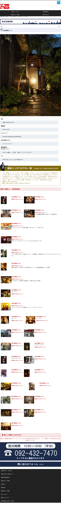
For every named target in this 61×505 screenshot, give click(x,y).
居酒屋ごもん (6, 353)
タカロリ (5, 300)
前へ (2, 26)
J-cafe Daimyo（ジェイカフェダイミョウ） (13, 313)
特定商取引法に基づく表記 (7, 501)
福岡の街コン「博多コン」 (7, 470)
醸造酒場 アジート (7, 247)
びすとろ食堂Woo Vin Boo (9, 393)
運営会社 (3, 487)
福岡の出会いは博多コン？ (7, 474)
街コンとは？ (4, 494)
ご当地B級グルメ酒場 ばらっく (33, 353)
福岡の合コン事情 (15, 14)
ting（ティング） (7, 207)
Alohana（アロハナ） (31, 406)
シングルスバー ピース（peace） (11, 326)
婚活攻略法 (45, 11)
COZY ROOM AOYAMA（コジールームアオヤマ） (15, 380)
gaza (32, 380)
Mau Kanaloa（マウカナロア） (33, 393)
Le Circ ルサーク (7, 233)
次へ (59, 26)
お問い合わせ (46, 14)
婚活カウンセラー (5, 497)
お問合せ (3, 484)
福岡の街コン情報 (5, 491)
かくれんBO (6, 260)
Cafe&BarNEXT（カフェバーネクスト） (35, 366)
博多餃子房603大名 (30, 207)
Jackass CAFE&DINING (9, 286)
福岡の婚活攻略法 (5, 477)
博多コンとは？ (15, 11)
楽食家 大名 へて (30, 193)
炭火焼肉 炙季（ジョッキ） (9, 419)
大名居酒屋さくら (30, 340)
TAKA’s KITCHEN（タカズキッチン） (12, 406)
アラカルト (5, 220)
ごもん (4, 193)
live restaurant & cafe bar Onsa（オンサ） (38, 313)
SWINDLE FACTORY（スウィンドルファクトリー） (38, 326)
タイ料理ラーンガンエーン (9, 366)
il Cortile (5, 273)
